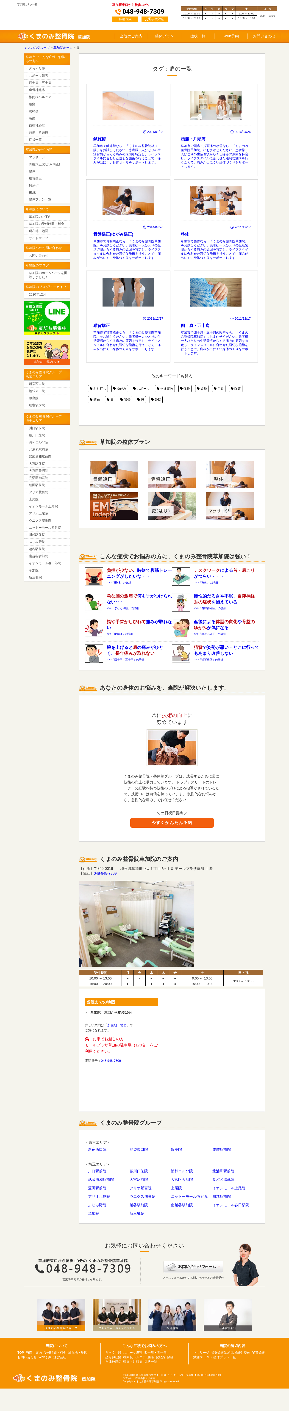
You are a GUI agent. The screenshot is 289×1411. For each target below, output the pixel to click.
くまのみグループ (37, 48)
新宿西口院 (97, 1149)
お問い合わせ (264, 36)
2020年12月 (37, 294)
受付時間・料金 (55, 1352)
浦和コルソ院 (182, 1171)
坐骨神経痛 (37, 90)
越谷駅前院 (139, 1205)
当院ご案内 (34, 1352)
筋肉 (95, 399)
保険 (185, 388)
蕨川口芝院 (139, 1171)
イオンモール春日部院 (230, 1205)
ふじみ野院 (97, 1205)
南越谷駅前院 (182, 1205)
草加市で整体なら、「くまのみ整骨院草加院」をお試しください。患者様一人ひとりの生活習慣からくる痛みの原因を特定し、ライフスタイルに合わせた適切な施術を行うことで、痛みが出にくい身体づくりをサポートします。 (216, 223)
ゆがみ (119, 388)
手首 (219, 388)
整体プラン (164, 36)
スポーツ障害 (38, 75)
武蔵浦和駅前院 (101, 1179)
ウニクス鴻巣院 (142, 1196)
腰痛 (32, 104)
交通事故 (165, 388)
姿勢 (202, 388)
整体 (32, 171)
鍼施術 (34, 185)
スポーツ (141, 388)
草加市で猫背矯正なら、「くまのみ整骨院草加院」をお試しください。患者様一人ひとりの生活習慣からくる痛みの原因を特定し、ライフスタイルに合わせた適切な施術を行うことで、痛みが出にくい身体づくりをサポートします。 (128, 314)
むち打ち (98, 388)
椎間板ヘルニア (40, 97)
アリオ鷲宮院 (141, 1188)
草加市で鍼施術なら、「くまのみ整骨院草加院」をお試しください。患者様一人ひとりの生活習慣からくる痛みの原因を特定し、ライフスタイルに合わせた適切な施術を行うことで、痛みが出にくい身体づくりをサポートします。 (128, 127)
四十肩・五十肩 (40, 83)
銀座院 (176, 1149)
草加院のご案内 (40, 217)
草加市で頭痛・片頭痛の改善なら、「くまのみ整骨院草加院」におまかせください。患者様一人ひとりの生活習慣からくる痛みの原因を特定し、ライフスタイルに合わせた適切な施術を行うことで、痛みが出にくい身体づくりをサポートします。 (216, 129)
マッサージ (37, 157)
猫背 (236, 388)
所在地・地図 (117, 1025)
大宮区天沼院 (182, 1179)
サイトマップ (38, 238)
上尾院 (176, 1188)
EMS (32, 192)
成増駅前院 (221, 1149)
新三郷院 (137, 1213)
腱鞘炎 (34, 111)
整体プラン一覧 (40, 199)
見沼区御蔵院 (223, 1179)
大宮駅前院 (139, 1179)
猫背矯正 (35, 178)
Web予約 (231, 36)
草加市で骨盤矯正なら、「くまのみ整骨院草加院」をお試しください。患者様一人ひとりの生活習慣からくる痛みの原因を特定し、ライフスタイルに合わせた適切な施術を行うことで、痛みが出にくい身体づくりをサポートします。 (128, 223)
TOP (20, 1352)
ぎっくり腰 (37, 68)
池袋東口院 (139, 1149)
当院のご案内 (131, 36)
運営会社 (59, 1357)
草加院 (93, 1213)
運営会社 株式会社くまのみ (139, 1378)
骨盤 (156, 399)
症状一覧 (198, 36)
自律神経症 (37, 125)
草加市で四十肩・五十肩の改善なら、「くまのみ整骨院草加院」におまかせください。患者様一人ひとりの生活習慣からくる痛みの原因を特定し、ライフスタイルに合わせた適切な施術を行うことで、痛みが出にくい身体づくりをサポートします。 (216, 316)
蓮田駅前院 (97, 1188)
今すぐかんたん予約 (172, 822)
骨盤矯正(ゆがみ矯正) (44, 164)
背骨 (125, 399)
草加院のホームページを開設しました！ (48, 275)
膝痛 (32, 118)
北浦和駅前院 (223, 1171)
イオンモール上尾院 (228, 1188)
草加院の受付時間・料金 (46, 224)
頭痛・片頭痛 (38, 132)
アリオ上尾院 (99, 1196)
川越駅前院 (221, 1196)
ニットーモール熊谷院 (189, 1196)
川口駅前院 (97, 1171)
